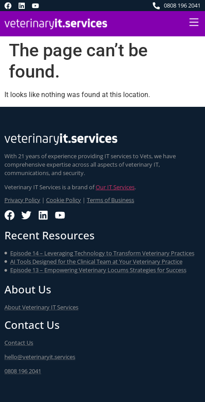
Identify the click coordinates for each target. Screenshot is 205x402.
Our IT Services (115, 187)
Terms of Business (110, 200)
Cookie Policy (63, 200)
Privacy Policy (22, 200)
